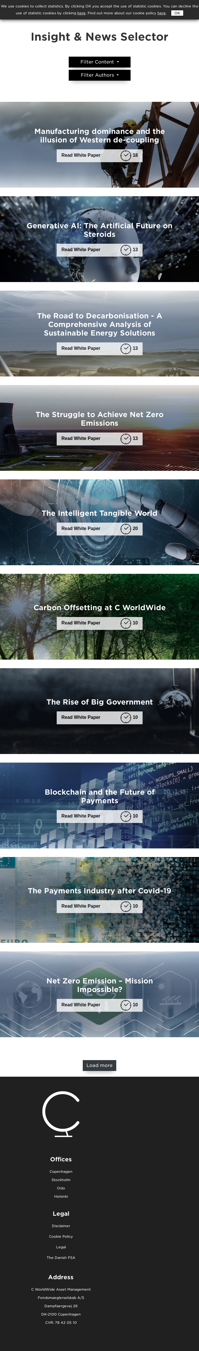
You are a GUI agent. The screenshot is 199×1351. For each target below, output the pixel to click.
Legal (61, 1247)
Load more (99, 1065)
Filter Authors (98, 75)
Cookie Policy (61, 1237)
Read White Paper (100, 155)
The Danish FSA (61, 1258)
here (161, 13)
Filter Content (97, 62)
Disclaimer (61, 1226)
